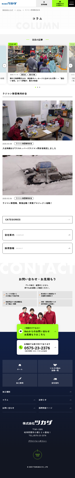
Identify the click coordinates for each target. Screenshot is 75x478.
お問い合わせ (8, 408)
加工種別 (6, 391)
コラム (19, 10)
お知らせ (43, 399)
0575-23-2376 (39, 435)
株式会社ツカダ (7, 10)
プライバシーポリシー (37, 441)
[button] (35, 87)
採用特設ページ (45, 408)
